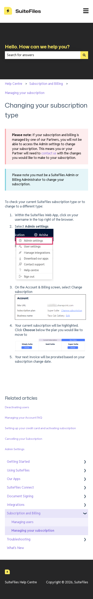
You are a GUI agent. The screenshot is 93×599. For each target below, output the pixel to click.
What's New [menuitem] (15, 548)
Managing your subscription (24, 93)
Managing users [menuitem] (22, 522)
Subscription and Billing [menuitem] (23, 513)
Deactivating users (17, 407)
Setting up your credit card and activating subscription (40, 428)
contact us (48, 153)
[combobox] (42, 55)
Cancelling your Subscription (23, 439)
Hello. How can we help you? (37, 46)
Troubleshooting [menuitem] (18, 539)
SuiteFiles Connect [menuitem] (20, 487)
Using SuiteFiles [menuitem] (18, 470)
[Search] (84, 55)
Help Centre (13, 84)
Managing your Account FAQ (23, 417)
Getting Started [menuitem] (18, 461)
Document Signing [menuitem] (20, 496)
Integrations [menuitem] (15, 505)
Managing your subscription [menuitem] (32, 530)
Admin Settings (14, 449)
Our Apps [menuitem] (13, 479)
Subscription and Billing (46, 84)
